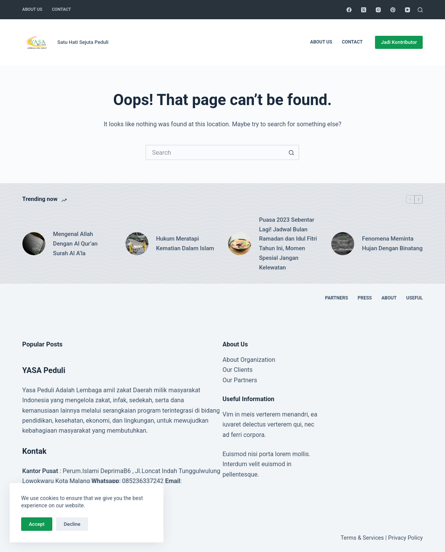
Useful (414, 298)
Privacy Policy (405, 537)
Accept (37, 524)
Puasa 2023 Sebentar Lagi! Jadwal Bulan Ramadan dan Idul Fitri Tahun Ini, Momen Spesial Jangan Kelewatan (288, 243)
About (389, 298)
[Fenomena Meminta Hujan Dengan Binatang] (342, 243)
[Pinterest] (392, 9)
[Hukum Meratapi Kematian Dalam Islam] (136, 243)
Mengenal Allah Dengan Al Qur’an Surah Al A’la (75, 244)
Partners (336, 298)
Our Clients (237, 369)
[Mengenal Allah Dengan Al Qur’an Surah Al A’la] (33, 243)
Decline (72, 524)
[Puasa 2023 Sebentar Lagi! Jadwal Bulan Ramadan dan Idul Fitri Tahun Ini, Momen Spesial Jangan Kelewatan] (239, 243)
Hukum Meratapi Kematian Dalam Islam (185, 243)
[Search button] (291, 152)
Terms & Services (362, 537)
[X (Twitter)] (363, 9)
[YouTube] (407, 9)
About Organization (248, 359)
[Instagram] (378, 9)
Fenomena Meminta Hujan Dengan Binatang (392, 243)
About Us (32, 9)
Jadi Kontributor (399, 42)
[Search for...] (214, 152)
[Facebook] (349, 9)
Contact (61, 9)
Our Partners (239, 380)
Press (365, 298)
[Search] (420, 9)
